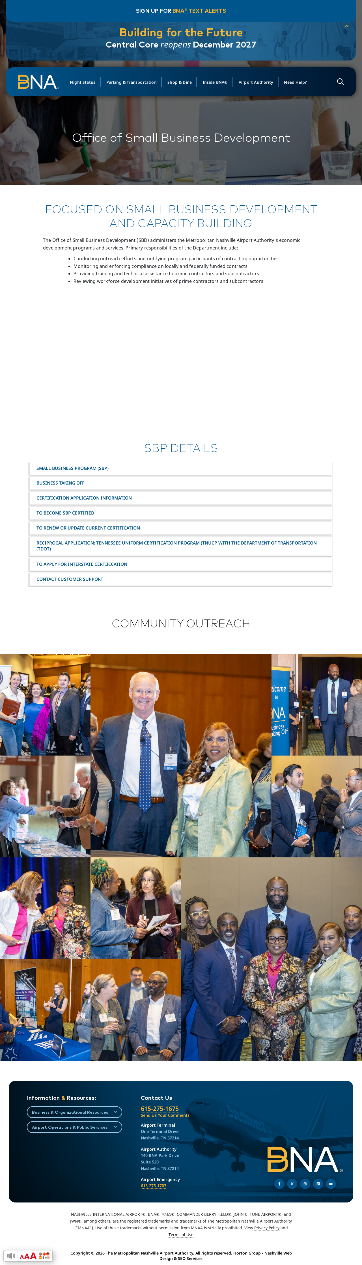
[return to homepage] (42, 82)
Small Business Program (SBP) (72, 468)
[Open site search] (338, 82)
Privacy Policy (266, 1227)
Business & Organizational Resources (70, 1112)
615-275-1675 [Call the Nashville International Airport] (160, 1108)
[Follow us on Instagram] (305, 1184)
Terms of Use (181, 1234)
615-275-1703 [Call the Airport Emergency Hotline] (153, 1185)
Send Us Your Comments (165, 1115)
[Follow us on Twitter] (292, 1184)
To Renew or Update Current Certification (88, 528)
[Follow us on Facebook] (279, 1184)
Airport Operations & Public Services (69, 1127)
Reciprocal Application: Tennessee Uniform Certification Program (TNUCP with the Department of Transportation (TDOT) (176, 546)
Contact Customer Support (69, 579)
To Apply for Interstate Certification (81, 564)
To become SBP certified (65, 513)
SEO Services (190, 1258)
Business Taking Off (60, 483)
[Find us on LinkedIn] (318, 1184)
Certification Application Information (84, 498)
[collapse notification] (342, 26)
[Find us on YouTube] (331, 1184)
